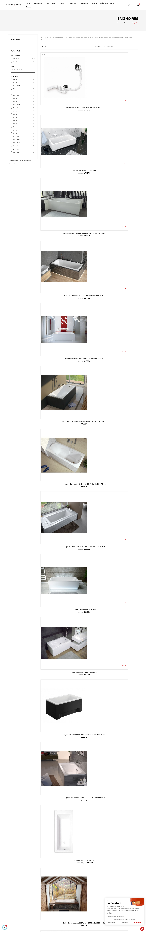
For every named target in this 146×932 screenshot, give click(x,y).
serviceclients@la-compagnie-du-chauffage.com (23, 904)
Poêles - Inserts (57, 903)
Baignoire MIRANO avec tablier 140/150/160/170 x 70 (90, 135)
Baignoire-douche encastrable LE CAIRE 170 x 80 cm (89, 680)
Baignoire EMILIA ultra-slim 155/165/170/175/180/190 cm (89, 180)
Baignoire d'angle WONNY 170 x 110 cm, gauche (123, 726)
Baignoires (15, 40)
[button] (142, 929)
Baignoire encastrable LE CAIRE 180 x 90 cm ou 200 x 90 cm (89, 499)
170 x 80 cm (22, 105)
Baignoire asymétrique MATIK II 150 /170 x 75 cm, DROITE (123, 271)
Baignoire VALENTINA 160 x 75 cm (89, 861)
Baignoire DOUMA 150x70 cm (56, 543)
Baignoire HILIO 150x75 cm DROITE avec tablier (89, 544)
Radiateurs (56, 910)
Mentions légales (80, 903)
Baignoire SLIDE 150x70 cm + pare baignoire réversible (89, 771)
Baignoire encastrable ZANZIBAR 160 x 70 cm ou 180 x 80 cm (123, 135)
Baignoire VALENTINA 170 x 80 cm (89, 816)
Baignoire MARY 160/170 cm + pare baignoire (89, 635)
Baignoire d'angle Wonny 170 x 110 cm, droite (56, 771)
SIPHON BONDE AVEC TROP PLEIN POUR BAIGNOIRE (56, 89)
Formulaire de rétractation (83, 913)
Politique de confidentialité (83, 906)
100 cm (22, 130)
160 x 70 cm (22, 108)
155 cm (22, 111)
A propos (78, 900)
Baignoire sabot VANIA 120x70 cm (56, 225)
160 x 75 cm (22, 86)
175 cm (22, 117)
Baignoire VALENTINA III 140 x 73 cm (56, 725)
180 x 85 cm (22, 139)
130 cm (22, 127)
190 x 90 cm (22, 143)
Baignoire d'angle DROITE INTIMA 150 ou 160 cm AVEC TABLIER (123, 362)
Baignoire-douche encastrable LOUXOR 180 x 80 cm (123, 635)
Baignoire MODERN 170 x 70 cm (89, 89)
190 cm (22, 120)
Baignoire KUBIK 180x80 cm (56, 270)
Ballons (55, 906)
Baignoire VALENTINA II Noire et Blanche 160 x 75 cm (123, 817)
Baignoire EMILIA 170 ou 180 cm (123, 179)
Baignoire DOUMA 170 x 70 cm (56, 589)
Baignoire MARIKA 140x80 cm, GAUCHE (89, 407)
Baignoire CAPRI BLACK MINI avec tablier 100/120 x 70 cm (89, 226)
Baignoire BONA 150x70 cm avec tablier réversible (89, 362)
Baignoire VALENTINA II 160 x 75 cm (123, 861)
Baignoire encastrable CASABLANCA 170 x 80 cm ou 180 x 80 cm (56, 453)
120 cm (22, 124)
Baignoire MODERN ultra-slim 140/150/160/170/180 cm (56, 135)
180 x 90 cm (22, 152)
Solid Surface (22, 62)
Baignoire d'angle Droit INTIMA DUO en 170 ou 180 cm (123, 453)
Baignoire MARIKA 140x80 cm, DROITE (56, 407)
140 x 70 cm (22, 136)
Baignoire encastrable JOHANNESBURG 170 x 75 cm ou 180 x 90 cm (56, 680)
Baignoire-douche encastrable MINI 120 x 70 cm (123, 499)
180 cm (22, 89)
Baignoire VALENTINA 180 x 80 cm (56, 861)
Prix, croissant (121, 46)
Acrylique (22, 59)
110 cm (22, 133)
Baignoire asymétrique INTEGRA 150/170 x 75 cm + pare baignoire (89, 589)
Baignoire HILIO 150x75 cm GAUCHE (123, 543)
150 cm (22, 101)
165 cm (22, 114)
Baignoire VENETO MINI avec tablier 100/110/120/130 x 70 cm (123, 89)
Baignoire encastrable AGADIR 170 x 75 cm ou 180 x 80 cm (56, 817)
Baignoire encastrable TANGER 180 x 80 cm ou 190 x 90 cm (123, 317)
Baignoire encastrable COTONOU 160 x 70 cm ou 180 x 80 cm (90, 453)
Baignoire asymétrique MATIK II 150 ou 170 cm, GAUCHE (56, 317)
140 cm (22, 98)
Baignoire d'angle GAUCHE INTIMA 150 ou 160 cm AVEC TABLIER (123, 408)
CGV (76, 910)
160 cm (22, 79)
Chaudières (56, 900)
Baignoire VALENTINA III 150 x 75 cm (123, 680)
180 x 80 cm (22, 95)
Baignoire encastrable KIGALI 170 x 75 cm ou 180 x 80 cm (89, 271)
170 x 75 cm (22, 92)
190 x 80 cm (22, 146)
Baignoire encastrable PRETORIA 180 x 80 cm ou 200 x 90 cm (56, 362)
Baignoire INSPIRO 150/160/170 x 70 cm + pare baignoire (56, 635)
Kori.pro (21, 927)
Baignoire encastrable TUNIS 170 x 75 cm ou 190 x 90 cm (123, 226)
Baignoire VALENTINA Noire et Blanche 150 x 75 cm (123, 771)
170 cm (22, 82)
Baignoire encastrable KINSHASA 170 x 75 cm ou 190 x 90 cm (90, 317)
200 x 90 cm (22, 149)
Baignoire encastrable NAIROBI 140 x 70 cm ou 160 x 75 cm (56, 180)
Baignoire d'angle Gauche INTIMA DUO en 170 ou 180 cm (56, 499)
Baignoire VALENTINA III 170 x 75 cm (89, 725)
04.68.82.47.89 (12, 902)
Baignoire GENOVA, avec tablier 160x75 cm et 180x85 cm (123, 589)
